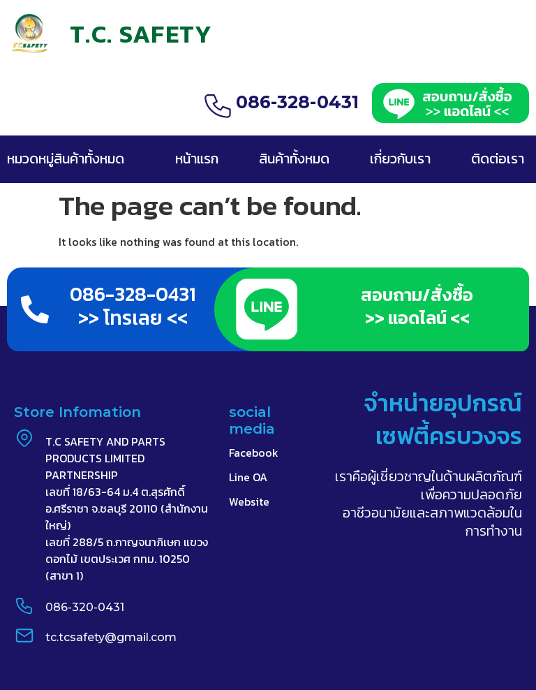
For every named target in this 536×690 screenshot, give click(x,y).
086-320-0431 (84, 607)
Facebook (253, 452)
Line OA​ (248, 477)
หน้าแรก (196, 158)
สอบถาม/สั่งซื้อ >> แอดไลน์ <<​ (417, 306)
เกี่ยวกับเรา (400, 158)
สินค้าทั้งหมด (294, 158)
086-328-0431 (297, 101)
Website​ (249, 501)
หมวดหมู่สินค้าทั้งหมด (65, 158)
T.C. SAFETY (141, 33)
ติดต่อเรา (497, 158)
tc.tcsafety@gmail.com (111, 637)
